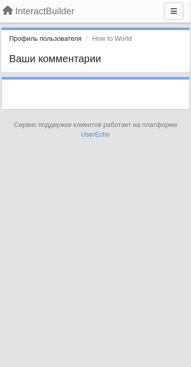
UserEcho (95, 134)
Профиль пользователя (45, 38)
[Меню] (173, 11)
